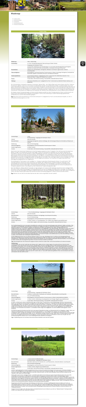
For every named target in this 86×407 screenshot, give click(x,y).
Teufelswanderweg (18, 23)
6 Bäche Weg (17, 18)
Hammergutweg (17, 20)
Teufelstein (16, 21)
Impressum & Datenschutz (43, 399)
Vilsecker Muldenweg (19, 24)
